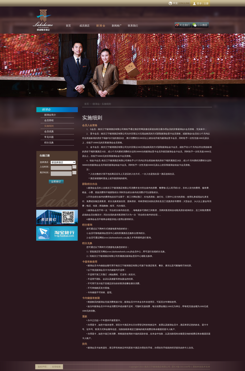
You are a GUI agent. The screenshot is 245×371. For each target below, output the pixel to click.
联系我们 (133, 25)
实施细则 (106, 104)
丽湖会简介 (50, 114)
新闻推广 (117, 25)
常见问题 (49, 137)
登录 (199, 3)
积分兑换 (49, 142)
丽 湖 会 (100, 25)
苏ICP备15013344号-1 (182, 366)
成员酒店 (84, 25)
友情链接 (56, 366)
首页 (68, 25)
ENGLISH (184, 3)
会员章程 (49, 120)
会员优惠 (49, 131)
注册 (206, 3)
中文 (175, 3)
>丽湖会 (95, 104)
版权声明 (42, 366)
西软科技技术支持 (201, 366)
